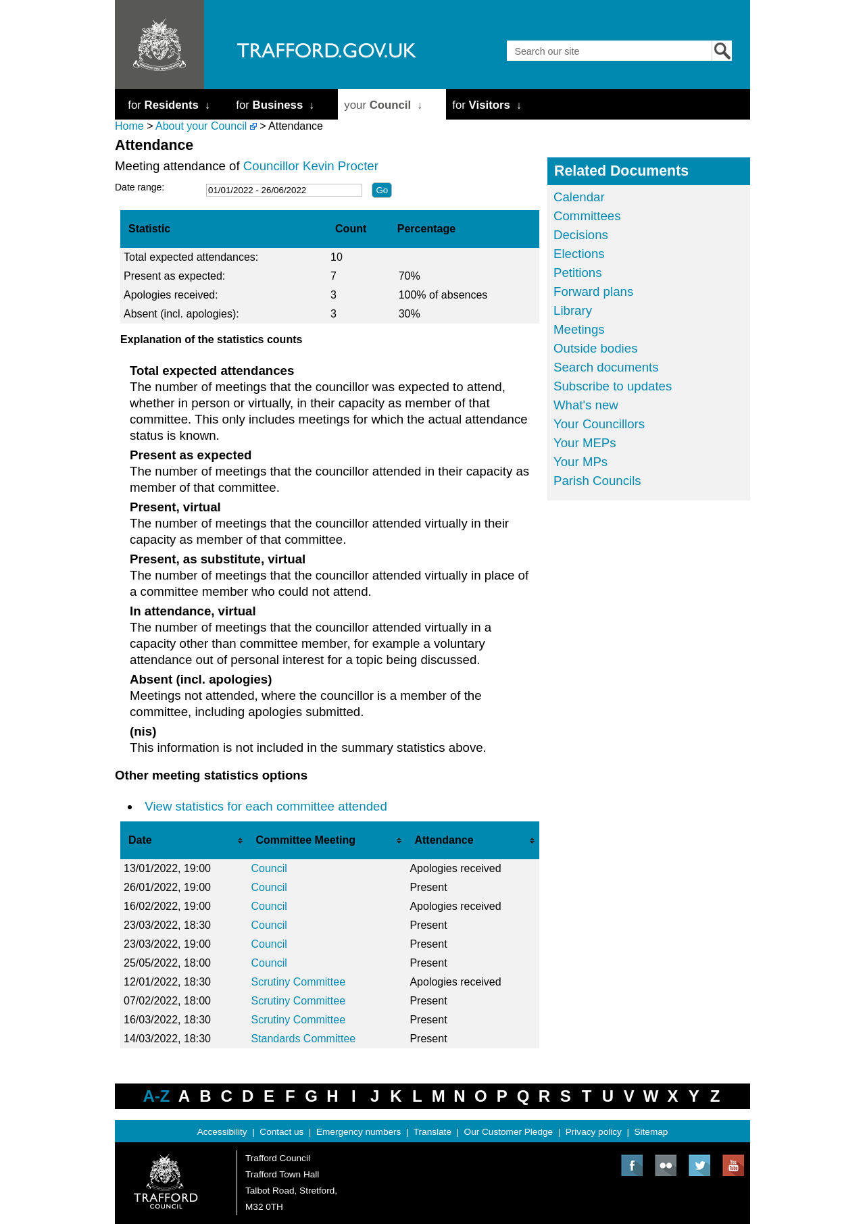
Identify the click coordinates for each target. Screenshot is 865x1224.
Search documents (606, 367)
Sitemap (651, 1132)
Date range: (139, 187)
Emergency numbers (358, 1132)
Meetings (579, 329)
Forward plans (593, 291)
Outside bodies (595, 348)
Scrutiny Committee (298, 982)
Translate (432, 1132)
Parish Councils (597, 481)
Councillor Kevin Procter (310, 166)
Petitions (577, 272)
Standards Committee (303, 1038)
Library (572, 310)
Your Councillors (599, 424)
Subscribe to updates (612, 386)
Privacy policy (594, 1132)
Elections (579, 254)
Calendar (579, 197)
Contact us (281, 1132)
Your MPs (580, 462)
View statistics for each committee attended (266, 806)
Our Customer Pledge (508, 1132)
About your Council (201, 126)
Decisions (580, 235)
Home (129, 126)
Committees (587, 216)
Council (269, 868)
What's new (585, 405)
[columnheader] (183, 840)
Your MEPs (584, 443)
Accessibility (222, 1132)
